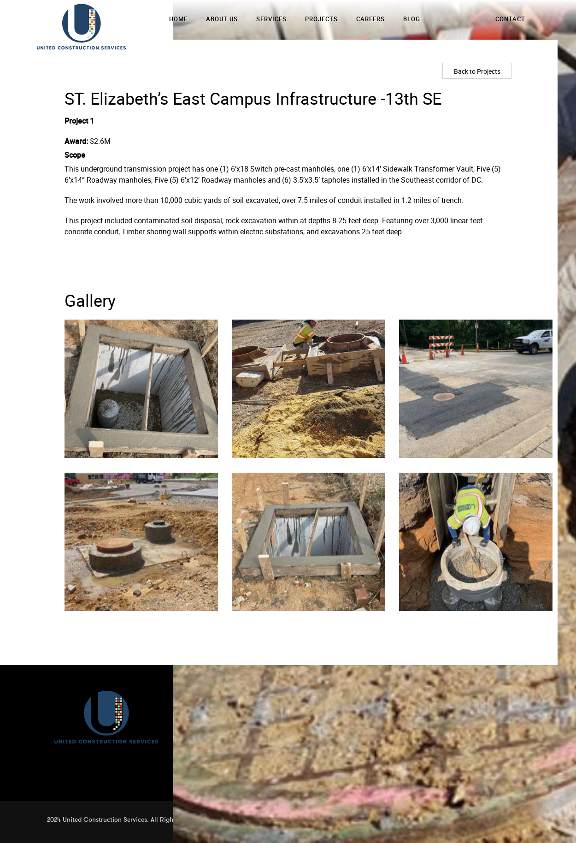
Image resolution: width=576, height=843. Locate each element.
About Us (222, 19)
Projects (321, 19)
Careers (370, 19)
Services (271, 19)
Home (178, 19)
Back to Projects (477, 71)
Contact (510, 19)
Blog (411, 19)
